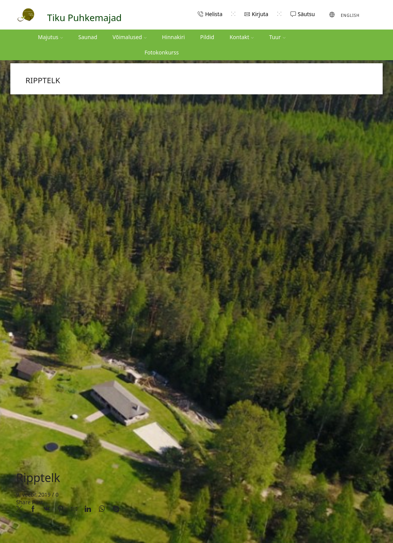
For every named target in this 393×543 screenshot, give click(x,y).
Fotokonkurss (162, 52)
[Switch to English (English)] (344, 15)
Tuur (277, 37)
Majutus (50, 37)
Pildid (207, 37)
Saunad (87, 37)
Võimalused (129, 37)
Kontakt (242, 37)
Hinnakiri (173, 37)
